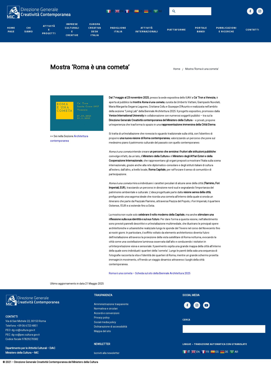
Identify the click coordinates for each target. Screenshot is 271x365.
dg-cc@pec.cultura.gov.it (25, 334)
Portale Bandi (201, 29)
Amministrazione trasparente (111, 304)
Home (176, 68)
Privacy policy (102, 317)
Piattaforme (176, 29)
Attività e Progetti (49, 29)
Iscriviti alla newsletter (107, 353)
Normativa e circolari (106, 308)
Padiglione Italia (118, 29)
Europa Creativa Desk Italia (94, 29)
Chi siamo (28, 29)
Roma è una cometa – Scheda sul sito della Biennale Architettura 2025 (149, 273)
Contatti (252, 29)
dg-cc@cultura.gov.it (23, 330)
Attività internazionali (146, 29)
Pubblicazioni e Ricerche (226, 29)
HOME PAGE (11, 29)
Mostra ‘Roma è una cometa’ (202, 68)
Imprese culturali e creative (72, 29)
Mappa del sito (102, 331)
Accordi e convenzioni (106, 313)
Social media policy (105, 322)
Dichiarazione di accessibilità (110, 326)
